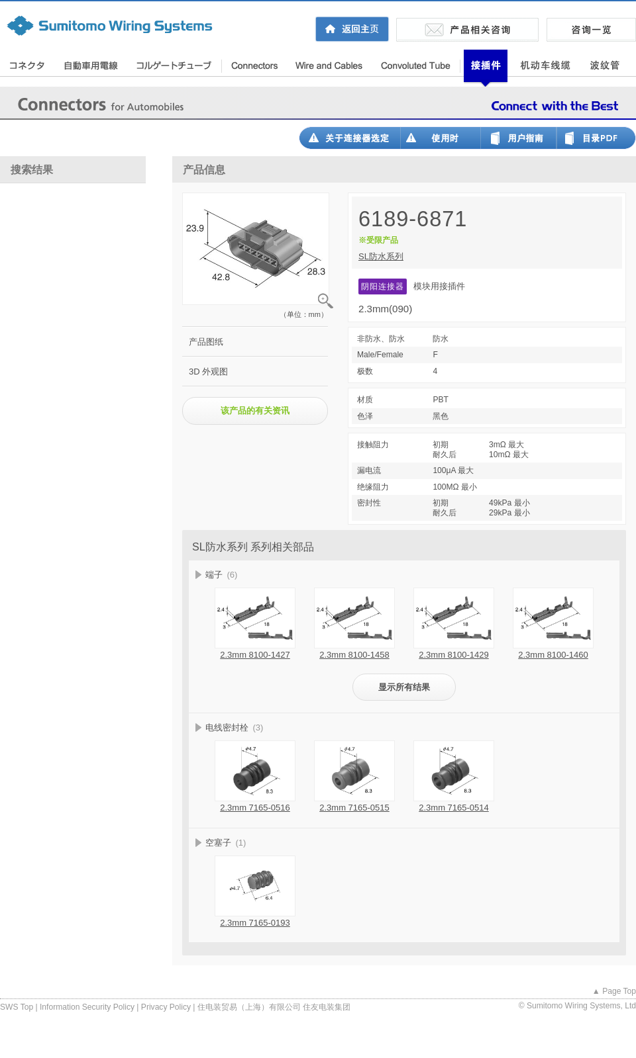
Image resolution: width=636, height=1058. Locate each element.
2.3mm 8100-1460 (553, 655)
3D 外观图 (208, 371)
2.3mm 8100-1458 (354, 655)
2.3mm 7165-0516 (255, 808)
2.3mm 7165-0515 (354, 808)
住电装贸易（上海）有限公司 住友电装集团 (273, 1007)
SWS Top (16, 1007)
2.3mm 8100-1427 (255, 655)
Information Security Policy (87, 1007)
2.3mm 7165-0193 (255, 923)
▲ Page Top (614, 991)
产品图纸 (206, 342)
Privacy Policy (166, 1007)
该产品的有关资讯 (255, 411)
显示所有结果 (404, 687)
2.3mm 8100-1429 (454, 655)
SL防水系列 (380, 256)
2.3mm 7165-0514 (454, 808)
